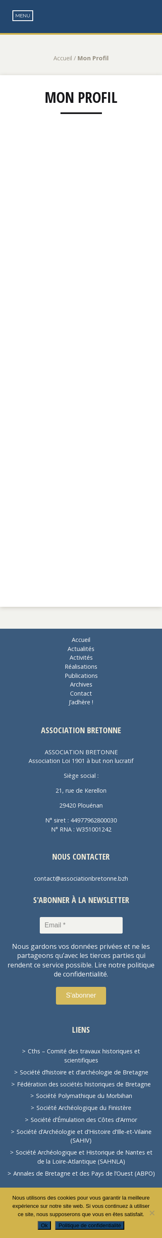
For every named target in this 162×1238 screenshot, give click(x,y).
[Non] (151, 1213)
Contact (81, 693)
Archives (81, 684)
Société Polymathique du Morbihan (84, 1096)
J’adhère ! (81, 702)
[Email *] (81, 925)
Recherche (149, 16)
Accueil (62, 58)
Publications (81, 676)
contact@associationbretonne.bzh (81, 878)
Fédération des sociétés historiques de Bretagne (84, 1084)
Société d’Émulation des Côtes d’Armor (84, 1120)
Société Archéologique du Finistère (83, 1108)
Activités (81, 657)
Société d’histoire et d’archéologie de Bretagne (84, 1072)
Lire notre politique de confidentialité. (104, 969)
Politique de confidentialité (89, 1225)
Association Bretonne (81, 24)
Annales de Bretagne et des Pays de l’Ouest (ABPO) (84, 1173)
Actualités (81, 649)
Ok (44, 1225)
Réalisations (81, 666)
